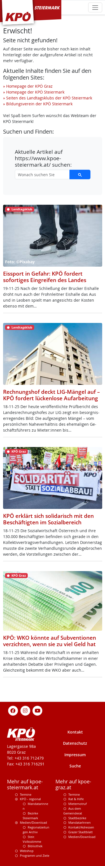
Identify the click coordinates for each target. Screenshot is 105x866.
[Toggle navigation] (95, 7)
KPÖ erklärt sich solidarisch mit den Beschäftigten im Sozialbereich (48, 519)
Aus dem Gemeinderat (72, 810)
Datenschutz (75, 743)
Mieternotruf (77, 804)
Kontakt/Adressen (81, 827)
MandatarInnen (79, 822)
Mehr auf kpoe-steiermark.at (25, 784)
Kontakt (75, 732)
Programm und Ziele (34, 855)
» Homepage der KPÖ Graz (28, 86)
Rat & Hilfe (76, 799)
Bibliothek (35, 846)
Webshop (27, 851)
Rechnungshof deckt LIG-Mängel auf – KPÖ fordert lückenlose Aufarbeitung (51, 395)
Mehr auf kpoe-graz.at (73, 784)
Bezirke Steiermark (30, 815)
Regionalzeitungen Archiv (36, 829)
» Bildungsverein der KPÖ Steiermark (38, 103)
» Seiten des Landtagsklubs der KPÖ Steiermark (47, 98)
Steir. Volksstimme (32, 839)
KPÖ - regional (30, 799)
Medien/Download (33, 822)
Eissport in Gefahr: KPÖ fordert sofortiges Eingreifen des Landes (44, 277)
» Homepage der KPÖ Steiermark (33, 92)
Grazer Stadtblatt (80, 832)
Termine (25, 794)
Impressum (75, 754)
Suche (75, 766)
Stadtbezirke (77, 818)
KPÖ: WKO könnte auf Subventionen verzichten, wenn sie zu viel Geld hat (49, 641)
